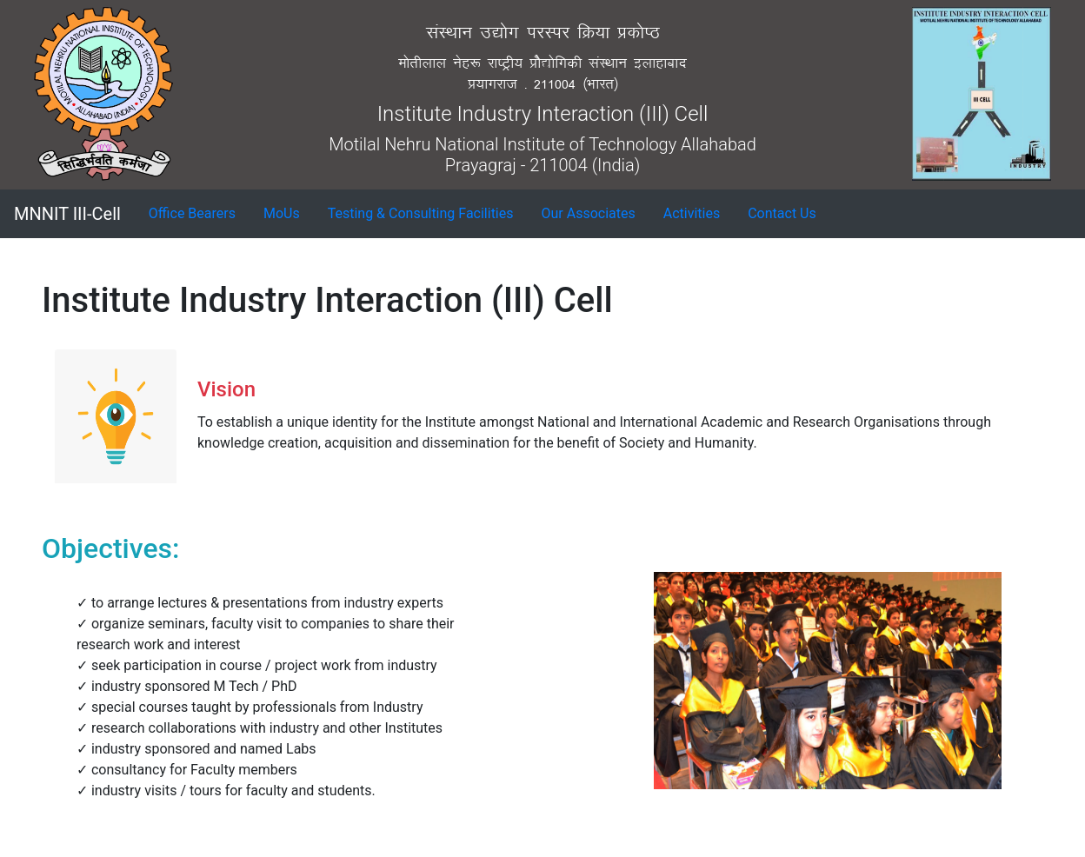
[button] (192, 213)
